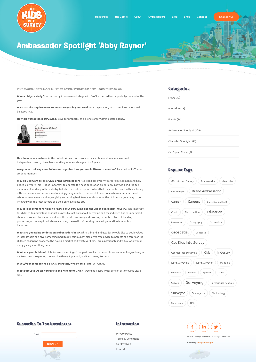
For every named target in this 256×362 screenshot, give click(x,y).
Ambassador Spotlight (181, 130)
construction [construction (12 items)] (192, 212)
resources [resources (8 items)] (176, 272)
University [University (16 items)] (177, 302)
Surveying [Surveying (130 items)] (195, 282)
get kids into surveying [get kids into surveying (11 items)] (184, 252)
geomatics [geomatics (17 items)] (216, 222)
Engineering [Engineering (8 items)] (177, 222)
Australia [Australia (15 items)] (227, 180)
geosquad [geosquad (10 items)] (201, 232)
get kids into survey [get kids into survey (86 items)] (187, 242)
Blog (174, 16)
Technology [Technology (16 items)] (218, 293)
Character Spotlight (179, 141)
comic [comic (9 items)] (174, 212)
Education (174, 108)
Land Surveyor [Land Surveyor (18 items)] (204, 262)
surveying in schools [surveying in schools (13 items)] (222, 282)
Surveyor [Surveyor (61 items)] (178, 293)
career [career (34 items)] (176, 201)
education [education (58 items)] (214, 211)
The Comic (121, 16)
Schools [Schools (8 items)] (192, 272)
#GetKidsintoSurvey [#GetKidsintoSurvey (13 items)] (182, 180)
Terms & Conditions (127, 338)
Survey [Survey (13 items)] (175, 282)
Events (172, 119)
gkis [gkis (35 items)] (207, 252)
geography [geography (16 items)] (196, 222)
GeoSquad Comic (178, 152)
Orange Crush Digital (205, 342)
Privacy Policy (124, 333)
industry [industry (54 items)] (223, 252)
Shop (187, 16)
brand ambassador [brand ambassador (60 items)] (206, 191)
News (171, 97)
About (138, 16)
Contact (202, 16)
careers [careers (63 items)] (194, 201)
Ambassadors (156, 16)
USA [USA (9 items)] (192, 303)
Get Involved (123, 343)
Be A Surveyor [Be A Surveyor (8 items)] (178, 191)
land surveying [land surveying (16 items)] (180, 262)
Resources (101, 16)
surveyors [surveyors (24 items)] (198, 293)
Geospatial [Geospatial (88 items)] (180, 232)
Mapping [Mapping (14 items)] (225, 262)
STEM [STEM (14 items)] (221, 272)
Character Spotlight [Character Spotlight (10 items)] (217, 201)
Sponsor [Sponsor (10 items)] (207, 272)
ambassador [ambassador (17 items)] (208, 180)
